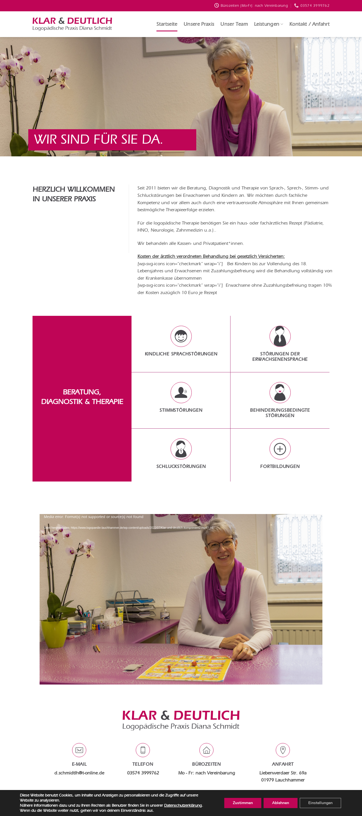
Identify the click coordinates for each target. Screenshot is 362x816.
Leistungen (268, 24)
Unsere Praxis (199, 24)
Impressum (193, 800)
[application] (181, 596)
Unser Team (234, 24)
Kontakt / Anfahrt (309, 24)
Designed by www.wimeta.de (181, 808)
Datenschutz (170, 800)
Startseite (166, 24)
